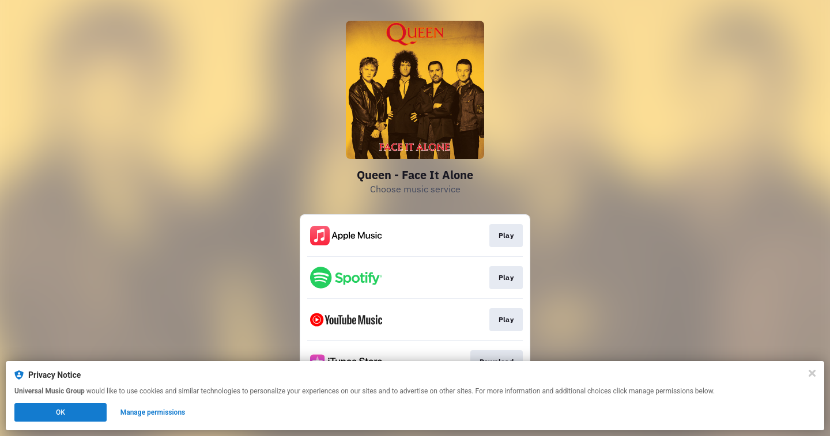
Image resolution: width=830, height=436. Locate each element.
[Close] (812, 373)
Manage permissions (153, 412)
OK (60, 412)
